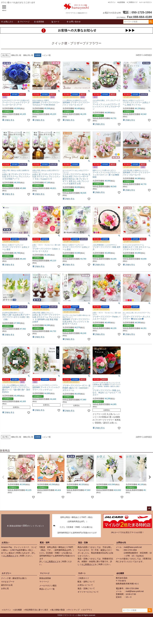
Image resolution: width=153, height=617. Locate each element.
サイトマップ (74, 610)
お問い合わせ (74, 22)
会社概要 (120, 573)
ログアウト (87, 610)
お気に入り (7, 22)
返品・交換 (83, 542)
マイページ (23, 22)
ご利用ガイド (133, 2)
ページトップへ (149, 508)
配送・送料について (86, 581)
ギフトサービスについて (88, 592)
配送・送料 (44, 542)
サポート (82, 573)
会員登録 (121, 2)
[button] (3, 477)
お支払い (5, 542)
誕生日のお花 (7, 585)
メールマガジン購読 (48, 585)
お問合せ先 (121, 542)
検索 (151, 22)
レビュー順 (46, 55)
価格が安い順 (16, 55)
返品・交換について (86, 588)
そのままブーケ (7, 581)
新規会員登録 (45, 578)
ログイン (112, 2)
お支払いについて (85, 585)
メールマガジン (146, 2)
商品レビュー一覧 (47, 589)
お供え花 (5, 588)
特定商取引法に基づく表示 (36, 610)
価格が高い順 (28, 55)
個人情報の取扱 (58, 610)
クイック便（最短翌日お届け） (14, 578)
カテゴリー (6, 573)
